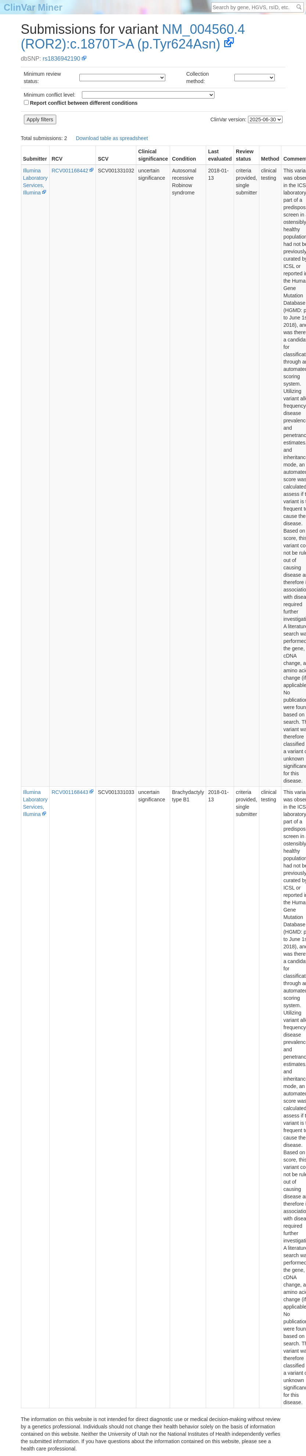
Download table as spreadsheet (112, 138)
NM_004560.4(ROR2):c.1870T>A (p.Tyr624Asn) (133, 36)
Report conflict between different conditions (81, 103)
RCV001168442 (69, 170)
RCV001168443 (69, 792)
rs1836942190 (61, 59)
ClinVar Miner (33, 7)
